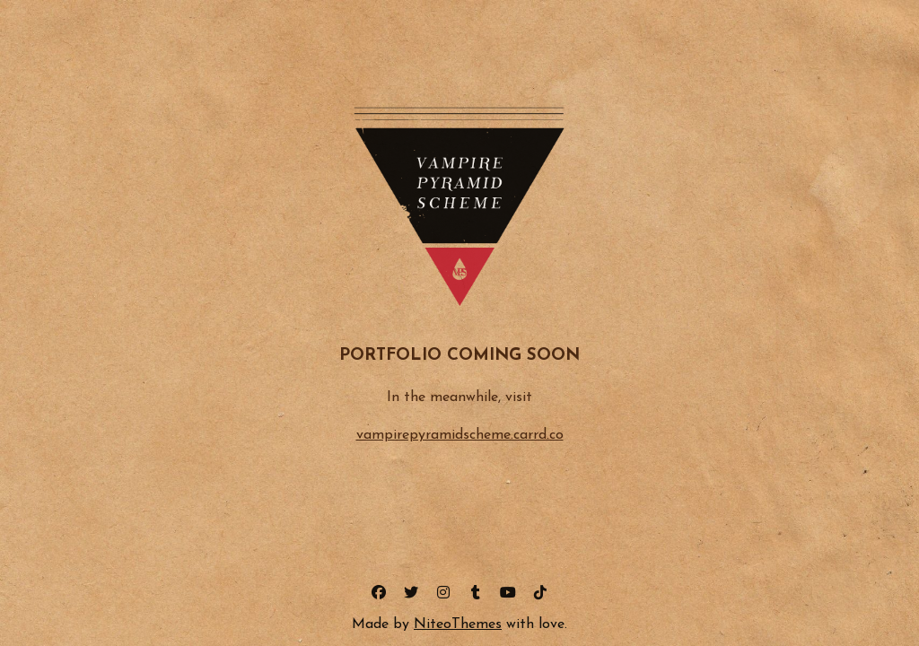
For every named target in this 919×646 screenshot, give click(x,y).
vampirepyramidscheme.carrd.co (460, 435)
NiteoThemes (458, 624)
